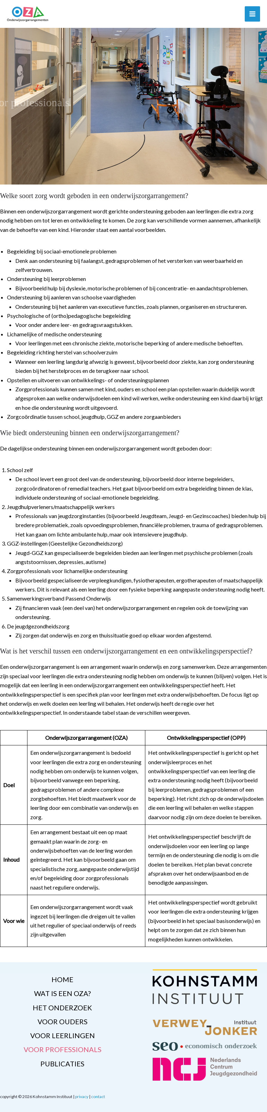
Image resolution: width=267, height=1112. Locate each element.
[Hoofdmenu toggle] (252, 14)
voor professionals (63, 1049)
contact (98, 1096)
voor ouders (63, 1021)
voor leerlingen (62, 1035)
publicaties (62, 1063)
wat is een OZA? (62, 993)
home (62, 980)
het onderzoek (62, 1007)
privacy (81, 1096)
